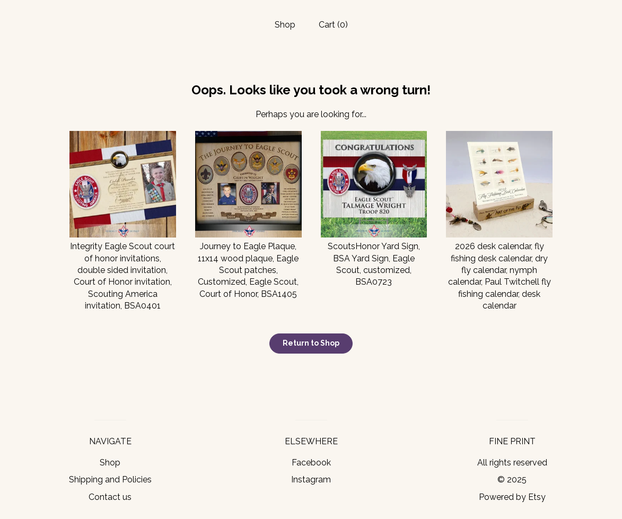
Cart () (333, 25)
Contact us (110, 497)
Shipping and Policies (110, 479)
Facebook (311, 463)
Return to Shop (311, 343)
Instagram (311, 479)
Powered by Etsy (512, 497)
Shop (285, 25)
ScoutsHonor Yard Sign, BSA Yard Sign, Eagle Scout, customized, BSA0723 (374, 258)
